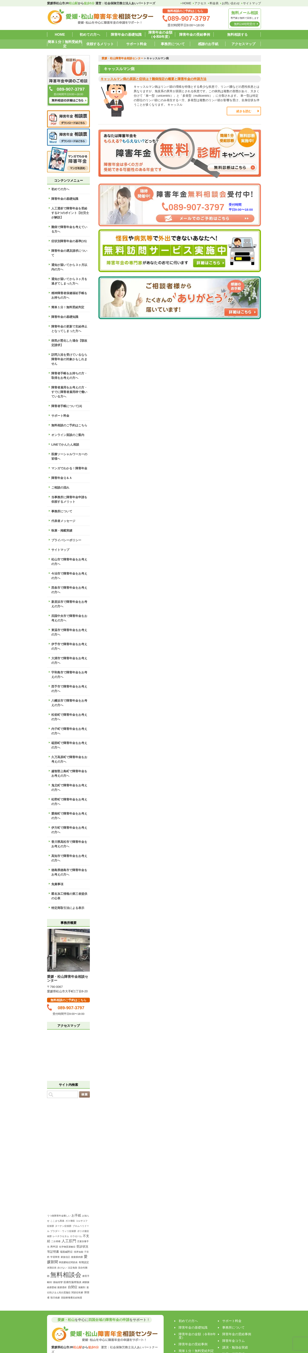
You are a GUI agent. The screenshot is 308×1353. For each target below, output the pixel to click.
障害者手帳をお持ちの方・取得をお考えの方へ (69, 375)
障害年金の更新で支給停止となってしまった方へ (69, 329)
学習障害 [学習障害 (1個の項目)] (55, 1257)
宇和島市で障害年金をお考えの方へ (69, 675)
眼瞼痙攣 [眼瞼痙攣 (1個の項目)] (58, 1282)
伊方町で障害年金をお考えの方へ (69, 830)
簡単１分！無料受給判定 (65, 44)
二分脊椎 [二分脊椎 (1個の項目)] (56, 1241)
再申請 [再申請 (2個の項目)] (54, 1246)
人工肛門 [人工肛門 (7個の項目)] (69, 1241)
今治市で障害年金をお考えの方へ (69, 576)
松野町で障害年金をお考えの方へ (69, 802)
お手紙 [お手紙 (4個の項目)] (76, 1215)
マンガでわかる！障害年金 (69, 468)
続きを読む (243, 111)
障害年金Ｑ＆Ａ (61, 478)
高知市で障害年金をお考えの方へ (69, 858)
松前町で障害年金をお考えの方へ (69, 717)
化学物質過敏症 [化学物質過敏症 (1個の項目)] (67, 1246)
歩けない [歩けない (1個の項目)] (62, 1267)
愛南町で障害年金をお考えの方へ (69, 816)
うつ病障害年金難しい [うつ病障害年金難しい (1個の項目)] (59, 1215)
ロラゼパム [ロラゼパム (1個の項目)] (76, 1236)
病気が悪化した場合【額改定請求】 (69, 343)
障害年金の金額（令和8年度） (160, 35)
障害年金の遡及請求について (69, 253)
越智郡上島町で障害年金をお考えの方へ (69, 773)
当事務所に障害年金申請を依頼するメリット (69, 499)
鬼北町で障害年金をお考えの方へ (69, 787)
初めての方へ (90, 34)
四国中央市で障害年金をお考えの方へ (69, 618)
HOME (186, 3)
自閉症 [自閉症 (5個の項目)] (72, 1287)
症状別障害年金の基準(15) (69, 241)
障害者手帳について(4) (66, 406)
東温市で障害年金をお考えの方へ (69, 632)
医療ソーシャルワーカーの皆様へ (69, 456)
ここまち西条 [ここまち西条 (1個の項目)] (57, 1221)
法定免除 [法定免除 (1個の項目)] (72, 1267)
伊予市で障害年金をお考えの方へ (69, 646)
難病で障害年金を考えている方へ (69, 229)
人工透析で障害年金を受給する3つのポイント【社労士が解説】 (70, 213)
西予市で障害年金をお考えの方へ (69, 689)
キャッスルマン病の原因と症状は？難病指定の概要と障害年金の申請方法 (153, 79)
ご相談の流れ (60, 487)
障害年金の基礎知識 (126, 34)
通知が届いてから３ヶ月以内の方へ (69, 267)
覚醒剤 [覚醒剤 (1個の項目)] (81, 1287)
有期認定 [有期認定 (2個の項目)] (84, 1262)
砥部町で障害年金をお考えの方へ (69, 745)
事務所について (173, 44)
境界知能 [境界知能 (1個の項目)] (78, 1252)
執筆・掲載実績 (61, 530)
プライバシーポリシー (66, 540)
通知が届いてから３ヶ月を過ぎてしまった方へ (69, 281)
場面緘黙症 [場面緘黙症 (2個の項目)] (66, 1251)
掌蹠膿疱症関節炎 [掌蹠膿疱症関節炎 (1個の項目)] (68, 1262)
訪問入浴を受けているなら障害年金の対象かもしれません (69, 359)
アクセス (200, 3)
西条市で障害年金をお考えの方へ (69, 590)
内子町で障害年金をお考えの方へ (69, 731)
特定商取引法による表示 (67, 908)
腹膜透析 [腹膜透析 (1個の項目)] (62, 1287)
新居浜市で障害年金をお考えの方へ (69, 604)
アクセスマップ (243, 44)
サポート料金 (136, 44)
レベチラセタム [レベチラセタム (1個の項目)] (61, 1236)
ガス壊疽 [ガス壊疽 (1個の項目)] (70, 1221)
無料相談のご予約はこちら (69, 425)
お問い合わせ (231, 3)
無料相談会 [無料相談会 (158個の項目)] (65, 1274)
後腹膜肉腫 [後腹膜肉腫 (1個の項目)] (77, 1257)
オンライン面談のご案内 (67, 435)
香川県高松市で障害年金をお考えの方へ (69, 844)
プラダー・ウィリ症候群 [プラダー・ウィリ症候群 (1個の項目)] (63, 1231)
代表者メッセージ (63, 521)
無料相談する (237, 34)
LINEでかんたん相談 (65, 444)
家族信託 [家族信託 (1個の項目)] (65, 1257)
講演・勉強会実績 (235, 1347)
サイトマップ (252, 3)
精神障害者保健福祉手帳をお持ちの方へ (69, 295)
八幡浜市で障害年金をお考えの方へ (69, 703)
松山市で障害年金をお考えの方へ (69, 562)
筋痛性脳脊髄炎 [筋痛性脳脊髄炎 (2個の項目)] (72, 1282)
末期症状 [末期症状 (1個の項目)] (51, 1267)
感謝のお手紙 (208, 44)
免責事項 (57, 884)
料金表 (214, 3)
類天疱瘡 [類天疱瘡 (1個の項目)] (55, 1297)
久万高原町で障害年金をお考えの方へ (69, 759)
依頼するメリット (100, 44)
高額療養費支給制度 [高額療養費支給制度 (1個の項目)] (71, 1297)
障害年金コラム (233, 1341)
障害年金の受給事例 (194, 34)
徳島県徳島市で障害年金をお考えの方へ (69, 872)
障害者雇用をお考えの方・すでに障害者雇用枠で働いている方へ (69, 392)
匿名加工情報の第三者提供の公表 (69, 896)
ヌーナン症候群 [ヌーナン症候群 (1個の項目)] (63, 1226)
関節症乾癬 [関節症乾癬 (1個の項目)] (77, 1292)
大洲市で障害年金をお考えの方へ (69, 660)
